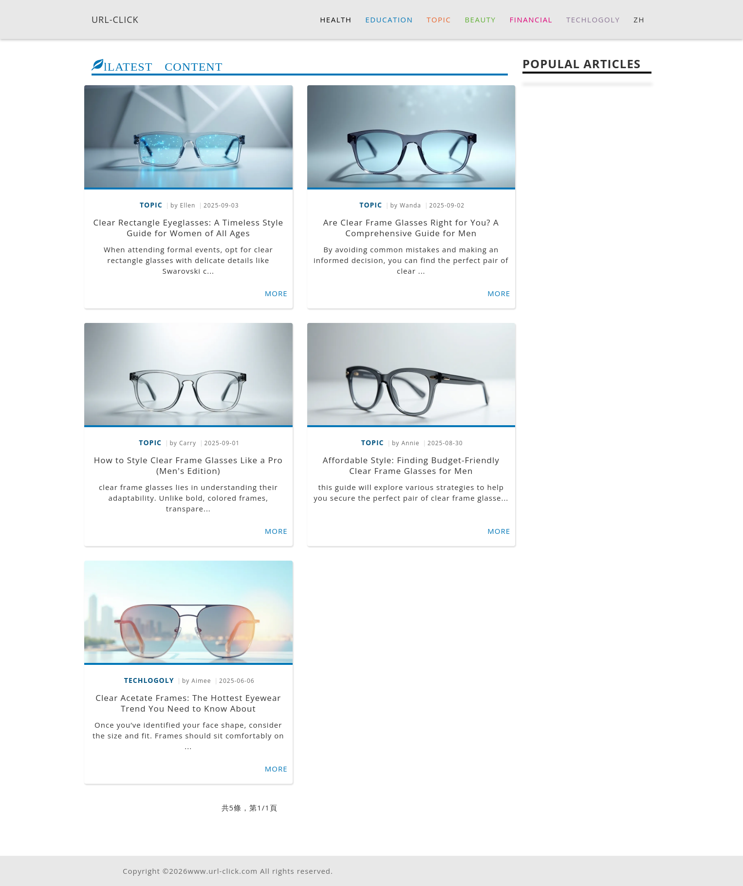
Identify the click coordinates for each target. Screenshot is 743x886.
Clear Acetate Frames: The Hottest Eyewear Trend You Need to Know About (188, 703)
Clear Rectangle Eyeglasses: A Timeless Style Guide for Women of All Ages (188, 228)
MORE (276, 293)
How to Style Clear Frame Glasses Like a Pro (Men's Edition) (188, 465)
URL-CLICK (115, 19)
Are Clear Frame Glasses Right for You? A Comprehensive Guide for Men (411, 228)
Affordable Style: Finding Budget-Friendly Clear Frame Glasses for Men (411, 465)
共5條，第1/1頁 (250, 807)
